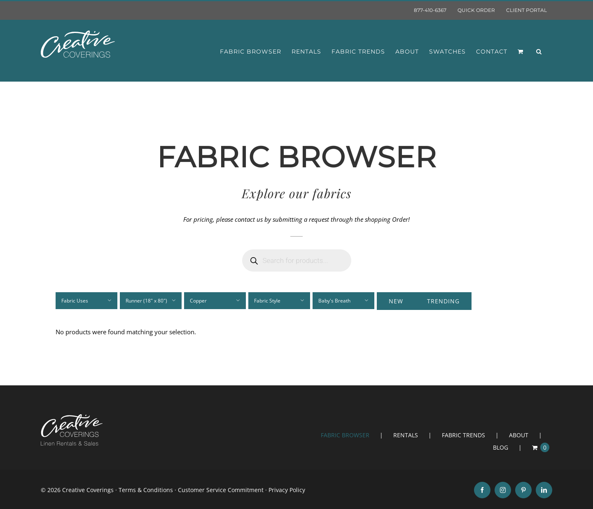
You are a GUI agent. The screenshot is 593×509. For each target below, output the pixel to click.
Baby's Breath (334, 300)
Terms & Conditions (146, 490)
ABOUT (518, 435)
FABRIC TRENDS (463, 435)
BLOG (500, 447)
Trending (443, 301)
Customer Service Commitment (221, 490)
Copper (198, 300)
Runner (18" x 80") (146, 300)
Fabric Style (267, 300)
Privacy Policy (286, 490)
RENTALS (405, 435)
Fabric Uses (74, 300)
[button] (539, 51)
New (396, 301)
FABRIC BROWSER (345, 435)
